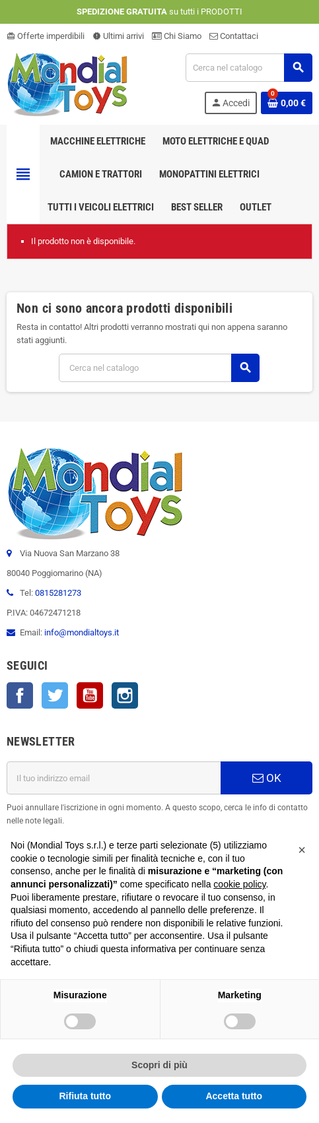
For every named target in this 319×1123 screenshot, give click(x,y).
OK (266, 778)
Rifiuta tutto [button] (85, 1096)
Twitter (55, 695)
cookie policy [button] (239, 884)
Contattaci (233, 36)
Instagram (125, 695)
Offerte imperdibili (46, 36)
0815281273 (58, 593)
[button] (301, 849)
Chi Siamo (176, 36)
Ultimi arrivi (118, 36)
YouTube (90, 695)
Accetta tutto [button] (233, 1096)
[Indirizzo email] (114, 777)
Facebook (20, 695)
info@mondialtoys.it (81, 632)
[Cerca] (249, 67)
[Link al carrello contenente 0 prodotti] (286, 103)
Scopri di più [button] (159, 1065)
